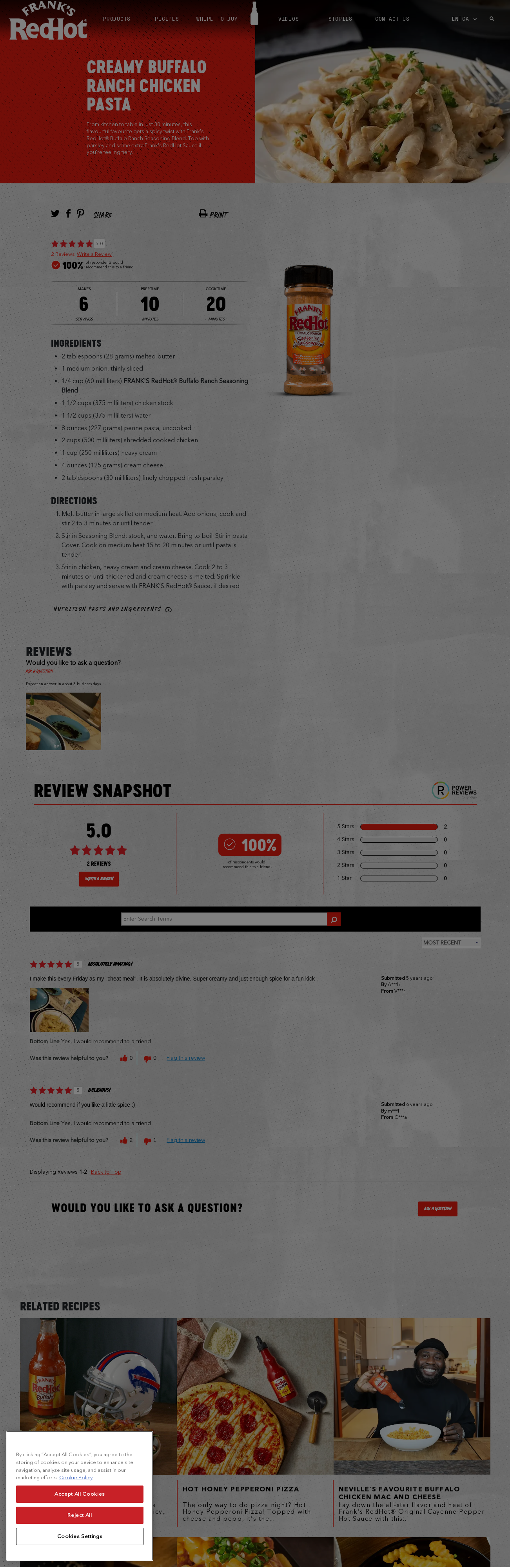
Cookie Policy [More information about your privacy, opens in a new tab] (76, 1488)
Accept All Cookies (79, 1504)
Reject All (79, 1525)
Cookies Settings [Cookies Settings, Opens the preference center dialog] (80, 1546)
